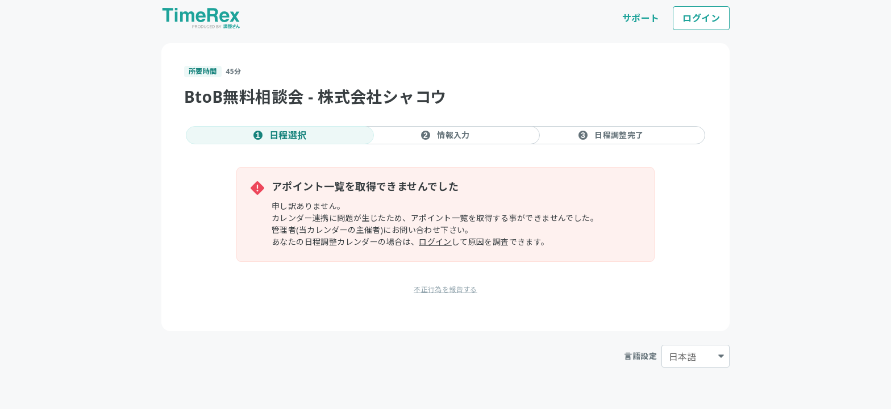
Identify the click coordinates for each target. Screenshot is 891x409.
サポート (641, 18)
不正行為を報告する (445, 289)
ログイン (701, 18)
